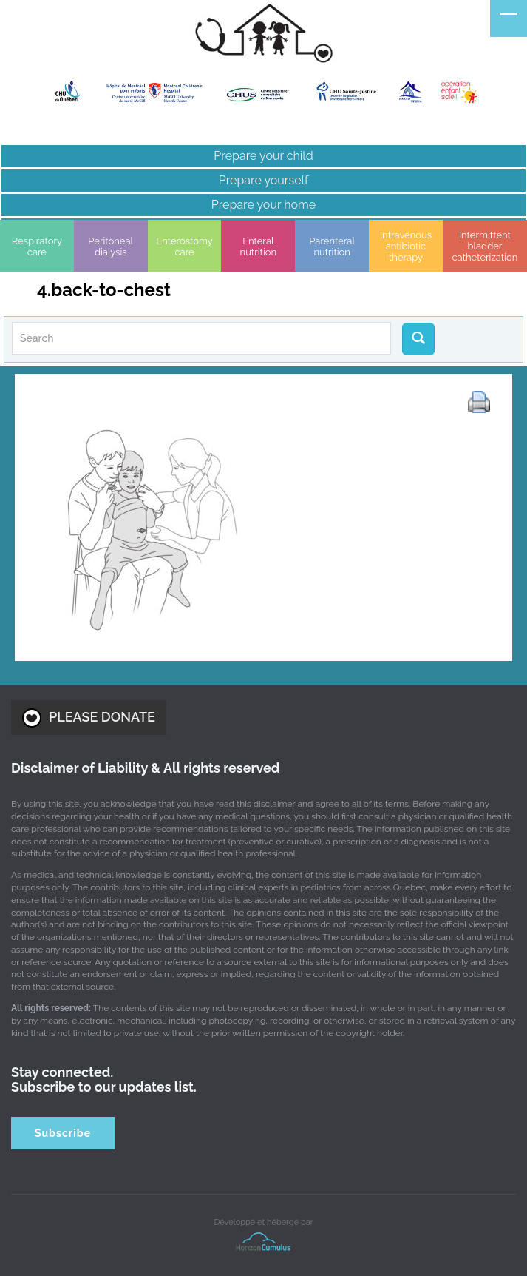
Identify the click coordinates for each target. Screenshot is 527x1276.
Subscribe (63, 1133)
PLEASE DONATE (88, 718)
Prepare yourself (263, 180)
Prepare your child (263, 156)
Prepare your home (263, 205)
